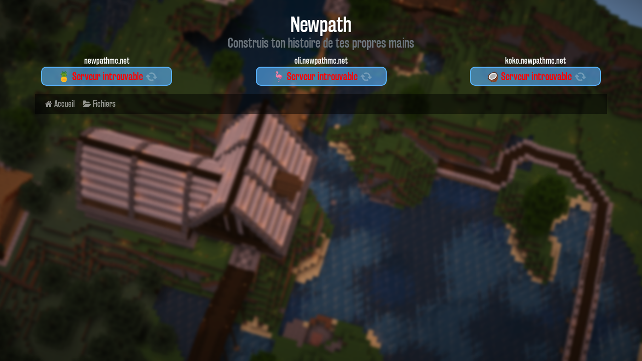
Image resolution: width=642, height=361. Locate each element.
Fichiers (99, 103)
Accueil (60, 103)
